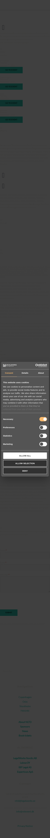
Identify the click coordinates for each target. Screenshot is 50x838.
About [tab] (41, 373)
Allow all (25, 456)
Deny (25, 471)
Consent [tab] (9, 373)
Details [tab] (25, 373)
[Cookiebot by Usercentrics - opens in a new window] (35, 365)
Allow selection (25, 463)
